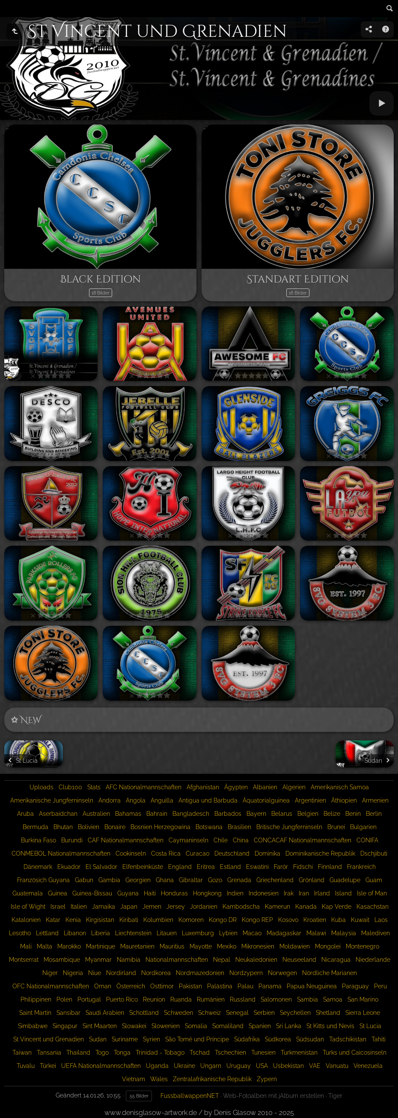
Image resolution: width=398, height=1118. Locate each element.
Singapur (65, 1026)
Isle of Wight (28, 906)
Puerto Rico (122, 999)
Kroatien (314, 919)
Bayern (256, 813)
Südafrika (247, 1039)
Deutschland (231, 853)
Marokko (69, 946)
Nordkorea (156, 972)
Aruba (25, 813)
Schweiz (209, 1012)
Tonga (122, 1052)
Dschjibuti (373, 853)
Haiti (150, 893)
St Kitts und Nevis (330, 1026)
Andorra (109, 800)
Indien (235, 893)
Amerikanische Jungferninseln (51, 800)
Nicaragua (335, 959)
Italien (79, 906)
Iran (304, 893)
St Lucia (370, 1026)
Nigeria (73, 972)
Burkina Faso (38, 840)
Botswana (209, 827)
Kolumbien (158, 919)
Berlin (374, 813)
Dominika (267, 853)
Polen (64, 999)
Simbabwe (33, 1026)
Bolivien (88, 827)
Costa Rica (166, 853)
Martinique (100, 946)
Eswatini (257, 866)
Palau (245, 986)
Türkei (48, 1065)
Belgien (307, 813)
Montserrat (24, 959)
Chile (221, 840)
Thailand (78, 1052)
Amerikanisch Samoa (340, 787)
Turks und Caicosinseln (354, 1052)
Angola (136, 800)
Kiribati (128, 919)
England (180, 866)
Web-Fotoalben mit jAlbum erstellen (273, 1095)
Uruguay (238, 1065)
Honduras (174, 893)
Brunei (336, 827)
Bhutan (63, 827)
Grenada (239, 880)
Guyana (128, 893)
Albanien (265, 787)
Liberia (100, 933)
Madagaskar (284, 933)
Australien (96, 813)
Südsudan (310, 1039)
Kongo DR (223, 919)
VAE (315, 1065)
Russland (242, 999)
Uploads (41, 787)
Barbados (227, 813)
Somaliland (228, 1026)
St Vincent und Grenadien (48, 1039)
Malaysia (343, 933)
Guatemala (27, 893)
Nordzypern (246, 972)
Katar (53, 919)
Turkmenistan (299, 1052)
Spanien (260, 1026)
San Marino (363, 999)
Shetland (328, 1012)
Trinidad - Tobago (160, 1052)
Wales (159, 1079)
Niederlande (373, 959)
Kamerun (277, 906)
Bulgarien (363, 827)
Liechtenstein (133, 933)
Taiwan (22, 1052)
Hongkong (207, 893)
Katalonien (26, 919)
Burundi (72, 840)
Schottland (144, 1012)
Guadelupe (345, 880)
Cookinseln (131, 853)
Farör (281, 866)
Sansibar (68, 1012)
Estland (230, 866)
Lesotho (20, 933)
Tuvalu (26, 1065)
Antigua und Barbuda (208, 800)
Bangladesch (190, 813)
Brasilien (239, 827)
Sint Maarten (100, 1026)
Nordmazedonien (200, 972)
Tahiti (378, 1039)
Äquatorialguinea (266, 800)
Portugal (89, 999)
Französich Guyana (43, 880)
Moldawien (294, 946)
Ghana (165, 880)
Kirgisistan (100, 919)
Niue (94, 972)
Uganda (157, 1065)
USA (262, 1065)
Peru (380, 986)
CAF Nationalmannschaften (125, 840)
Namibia (128, 959)
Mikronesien (257, 946)
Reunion (154, 999)
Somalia (196, 1026)
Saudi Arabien (105, 1012)
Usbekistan (288, 1065)
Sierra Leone (362, 1012)
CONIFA (367, 840)
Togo (102, 1052)
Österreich (130, 986)
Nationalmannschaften (177, 959)
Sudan (98, 1039)
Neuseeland (299, 959)
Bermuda (35, 827)
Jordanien (203, 906)
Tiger (335, 1095)
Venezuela (368, 1065)
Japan (128, 906)
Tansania (49, 1052)
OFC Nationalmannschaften (50, 986)
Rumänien (211, 999)
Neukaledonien (256, 959)
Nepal (221, 959)
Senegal (237, 1012)
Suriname (125, 1039)
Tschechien (230, 1052)
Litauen (167, 933)
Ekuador (68, 866)
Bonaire (114, 827)
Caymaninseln (188, 840)
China (241, 840)
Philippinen (36, 999)
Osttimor (162, 986)
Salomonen (276, 999)
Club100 (70, 787)
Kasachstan (372, 906)
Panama (270, 986)
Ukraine (184, 1065)
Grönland (311, 880)
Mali (26, 946)
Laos (381, 919)
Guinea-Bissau (92, 893)
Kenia (73, 919)
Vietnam (133, 1079)
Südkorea (278, 1039)
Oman (102, 986)
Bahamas (128, 813)
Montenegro (362, 946)
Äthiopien (344, 800)
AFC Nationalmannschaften (143, 787)
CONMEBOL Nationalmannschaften (61, 853)
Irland (322, 893)
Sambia (307, 999)
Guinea (57, 893)
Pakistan (190, 986)
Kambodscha (241, 906)
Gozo (215, 880)
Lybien (228, 933)
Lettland (47, 933)
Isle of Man (372, 893)
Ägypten (236, 787)
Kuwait (360, 919)
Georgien (138, 880)
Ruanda (181, 999)
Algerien (294, 787)
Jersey (175, 906)
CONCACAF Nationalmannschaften (302, 840)
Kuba (338, 919)
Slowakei (134, 1026)
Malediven (375, 933)
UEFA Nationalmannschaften (101, 1065)
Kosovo (288, 919)
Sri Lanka (288, 1026)
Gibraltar (191, 880)
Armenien (375, 800)
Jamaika (103, 906)
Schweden (178, 1012)
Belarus (281, 813)
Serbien (264, 1012)
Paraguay (355, 986)
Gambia (109, 880)
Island (343, 893)
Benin (353, 813)
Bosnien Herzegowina (160, 827)
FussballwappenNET (189, 1095)
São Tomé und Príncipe (197, 1039)
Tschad (200, 1052)
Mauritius (172, 946)
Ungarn (210, 1065)
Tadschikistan (347, 1039)
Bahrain (156, 813)
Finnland (330, 866)
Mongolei (328, 946)
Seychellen (295, 1012)
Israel (57, 906)
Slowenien (165, 1026)
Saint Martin (35, 1012)
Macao (252, 933)
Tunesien (263, 1052)
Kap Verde (336, 906)
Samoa (332, 999)
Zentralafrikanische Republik (212, 1079)
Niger (50, 972)
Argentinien (310, 800)
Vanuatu (337, 1065)
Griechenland (275, 880)
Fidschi (303, 866)
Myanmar (98, 959)
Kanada (306, 906)
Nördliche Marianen (329, 972)
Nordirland (121, 972)
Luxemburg (198, 933)
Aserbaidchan (58, 813)
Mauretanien (137, 946)
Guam (373, 880)
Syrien (151, 1039)
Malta (44, 946)
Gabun (84, 880)
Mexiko (226, 946)
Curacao (197, 853)
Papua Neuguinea (312, 986)
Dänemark (38, 866)
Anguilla (162, 800)
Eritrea (206, 866)
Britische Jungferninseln (289, 827)
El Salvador (101, 866)
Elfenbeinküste (142, 866)
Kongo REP (257, 919)
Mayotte (201, 946)
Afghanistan (203, 787)
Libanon (75, 933)
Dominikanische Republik (320, 853)
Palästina (219, 986)
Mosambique (62, 959)
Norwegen (282, 972)
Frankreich (361, 866)
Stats (94, 787)
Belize (332, 813)
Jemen (152, 906)
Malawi (316, 933)
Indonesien (264, 893)
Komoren (191, 919)
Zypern (267, 1079)
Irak (289, 893)
